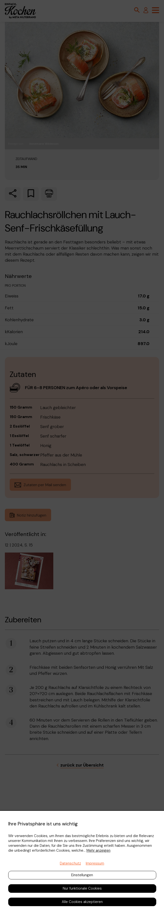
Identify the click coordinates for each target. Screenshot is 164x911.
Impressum (95, 863)
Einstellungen (82, 875)
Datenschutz (70, 863)
